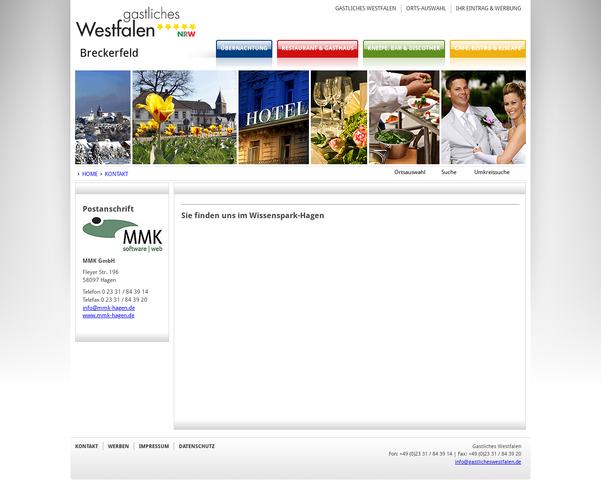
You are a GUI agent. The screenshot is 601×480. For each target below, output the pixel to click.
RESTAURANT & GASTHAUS (318, 48)
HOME (90, 174)
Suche (448, 172)
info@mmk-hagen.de (109, 308)
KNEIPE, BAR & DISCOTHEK (404, 48)
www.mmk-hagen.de (108, 315)
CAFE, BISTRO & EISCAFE (488, 48)
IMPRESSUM (154, 446)
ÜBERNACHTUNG (244, 48)
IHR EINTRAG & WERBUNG (488, 8)
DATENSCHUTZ (197, 446)
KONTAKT (116, 174)
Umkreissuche (491, 172)
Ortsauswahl (409, 172)
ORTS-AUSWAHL (426, 8)
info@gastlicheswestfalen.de (488, 461)
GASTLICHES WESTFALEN (365, 8)
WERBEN (118, 446)
